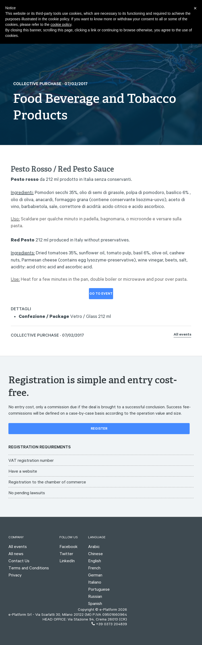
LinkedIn (67, 560)
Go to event (101, 294)
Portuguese (99, 589)
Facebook (68, 546)
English (94, 560)
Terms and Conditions (28, 567)
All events (182, 335)
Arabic (94, 546)
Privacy (15, 575)
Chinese (95, 553)
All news (15, 553)
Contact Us (18, 560)
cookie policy (60, 24)
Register (99, 429)
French (94, 567)
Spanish (95, 603)
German (95, 575)
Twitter (66, 553)
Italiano (94, 582)
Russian (95, 596)
